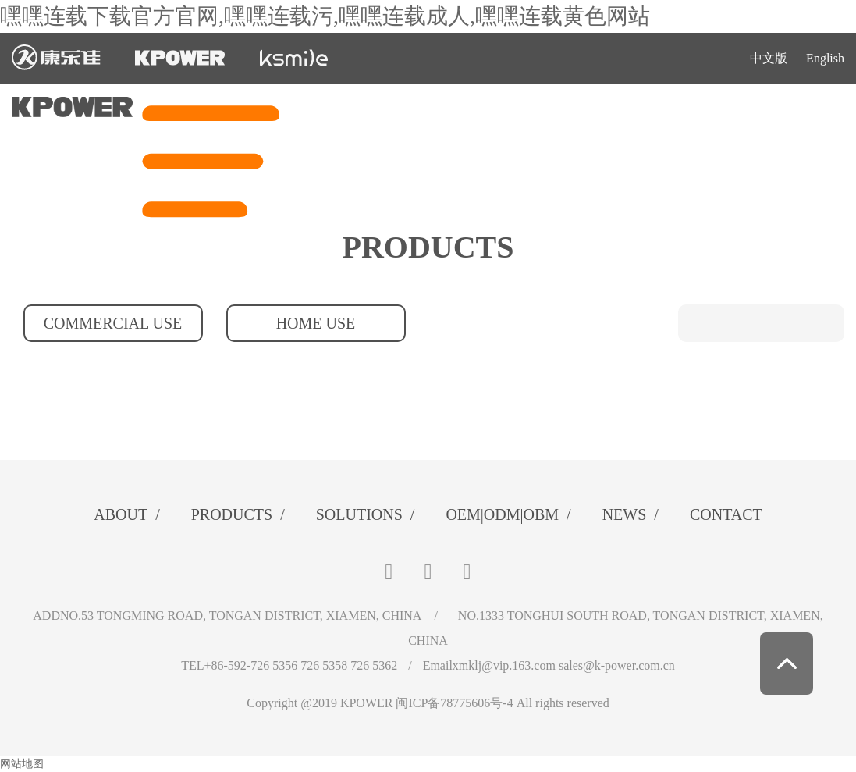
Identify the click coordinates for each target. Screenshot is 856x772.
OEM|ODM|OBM (508, 514)
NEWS (630, 514)
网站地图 (22, 764)
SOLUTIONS (365, 514)
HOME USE (316, 323)
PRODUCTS (238, 514)
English (825, 58)
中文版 (768, 58)
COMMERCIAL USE (113, 323)
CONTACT (726, 514)
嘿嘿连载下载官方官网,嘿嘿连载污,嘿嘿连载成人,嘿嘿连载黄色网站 (325, 16)
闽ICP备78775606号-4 (454, 703)
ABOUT (126, 514)
